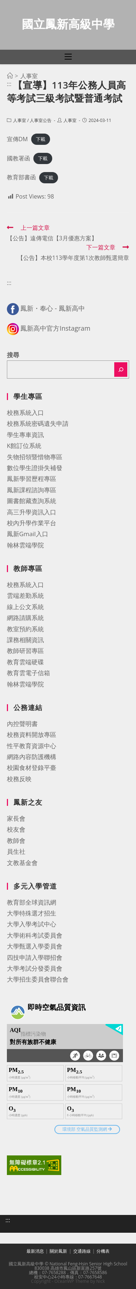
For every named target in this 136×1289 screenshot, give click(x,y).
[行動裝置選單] (68, 57)
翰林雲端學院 (25, 545)
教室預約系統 (25, 629)
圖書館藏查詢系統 (31, 501)
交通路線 (82, 1251)
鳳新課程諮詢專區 (31, 490)
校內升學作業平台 (31, 523)
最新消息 (35, 1251)
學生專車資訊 (25, 435)
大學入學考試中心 (31, 924)
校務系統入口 (25, 412)
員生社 (16, 851)
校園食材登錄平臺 (31, 767)
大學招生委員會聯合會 (38, 979)
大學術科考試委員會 (34, 935)
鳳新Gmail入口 (27, 534)
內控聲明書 (22, 723)
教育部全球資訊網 (31, 902)
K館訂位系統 (24, 445)
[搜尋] (120, 369)
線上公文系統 (25, 607)
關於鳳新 (58, 1251)
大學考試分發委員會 (34, 968)
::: (9, 84)
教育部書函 (21, 177)
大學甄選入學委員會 (34, 946)
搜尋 (13, 355)
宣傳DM (17, 139)
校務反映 (19, 779)
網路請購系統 (25, 617)
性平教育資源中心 (31, 746)
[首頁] (10, 76)
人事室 (19, 120)
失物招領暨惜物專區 (34, 457)
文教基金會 (22, 862)
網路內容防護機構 (31, 756)
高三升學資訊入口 (31, 512)
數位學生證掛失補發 (34, 468)
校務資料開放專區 (31, 734)
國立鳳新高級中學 (68, 24)
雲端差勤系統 (25, 595)
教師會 (16, 840)
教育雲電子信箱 (28, 673)
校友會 (16, 829)
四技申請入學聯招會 (34, 957)
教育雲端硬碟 (25, 662)
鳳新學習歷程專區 (31, 478)
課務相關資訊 (25, 640)
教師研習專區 (25, 650)
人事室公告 (40, 120)
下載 (40, 139)
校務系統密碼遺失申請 (38, 423)
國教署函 (18, 158)
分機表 (103, 1251)
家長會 (16, 818)
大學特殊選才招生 (31, 913)
